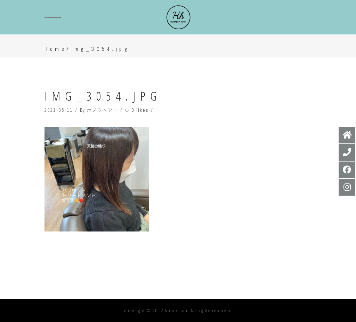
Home (55, 49)
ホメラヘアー (102, 110)
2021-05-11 (58, 110)
